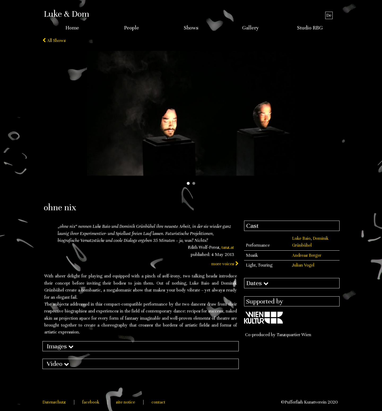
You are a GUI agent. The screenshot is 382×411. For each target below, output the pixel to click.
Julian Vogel (303, 265)
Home (72, 28)
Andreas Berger (306, 255)
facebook (90, 402)
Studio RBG (310, 28)
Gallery (250, 28)
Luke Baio (301, 238)
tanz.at (228, 247)
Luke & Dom (66, 13)
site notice (125, 402)
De (328, 15)
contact (158, 402)
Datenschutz (54, 402)
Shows (191, 28)
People (131, 28)
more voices (225, 264)
